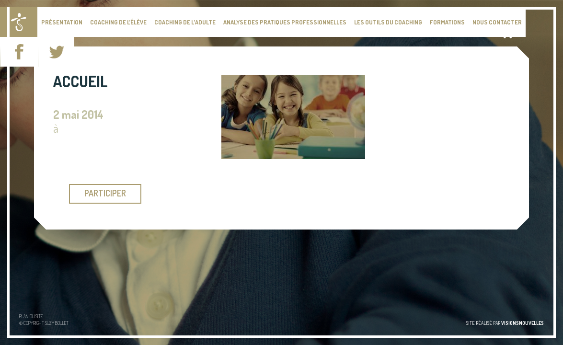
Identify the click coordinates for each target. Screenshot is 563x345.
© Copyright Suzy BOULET (44, 323)
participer (105, 193)
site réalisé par (505, 323)
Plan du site (31, 316)
